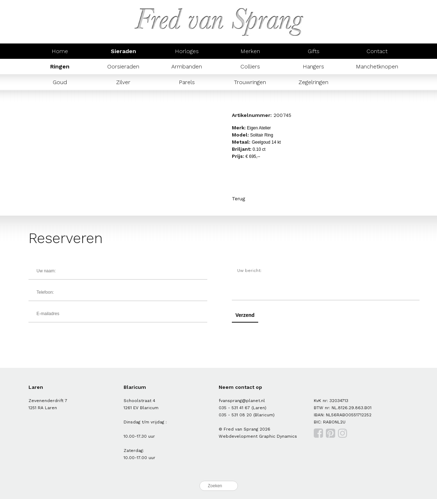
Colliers (250, 66)
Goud (60, 82)
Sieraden (123, 51)
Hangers (313, 66)
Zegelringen (313, 82)
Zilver (123, 82)
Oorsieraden (123, 66)
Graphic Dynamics (278, 436)
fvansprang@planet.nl (242, 400)
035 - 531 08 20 (235, 414)
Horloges (187, 51)
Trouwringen (250, 82)
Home (60, 51)
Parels (187, 82)
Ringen (59, 66)
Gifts (313, 51)
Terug (238, 198)
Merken (250, 51)
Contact (376, 51)
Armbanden (186, 66)
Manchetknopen (377, 66)
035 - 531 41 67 (234, 407)
